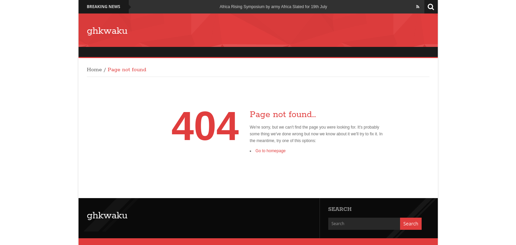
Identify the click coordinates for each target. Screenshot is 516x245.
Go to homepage (270, 150)
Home (94, 69)
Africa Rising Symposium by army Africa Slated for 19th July (273, 6)
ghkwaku (107, 31)
